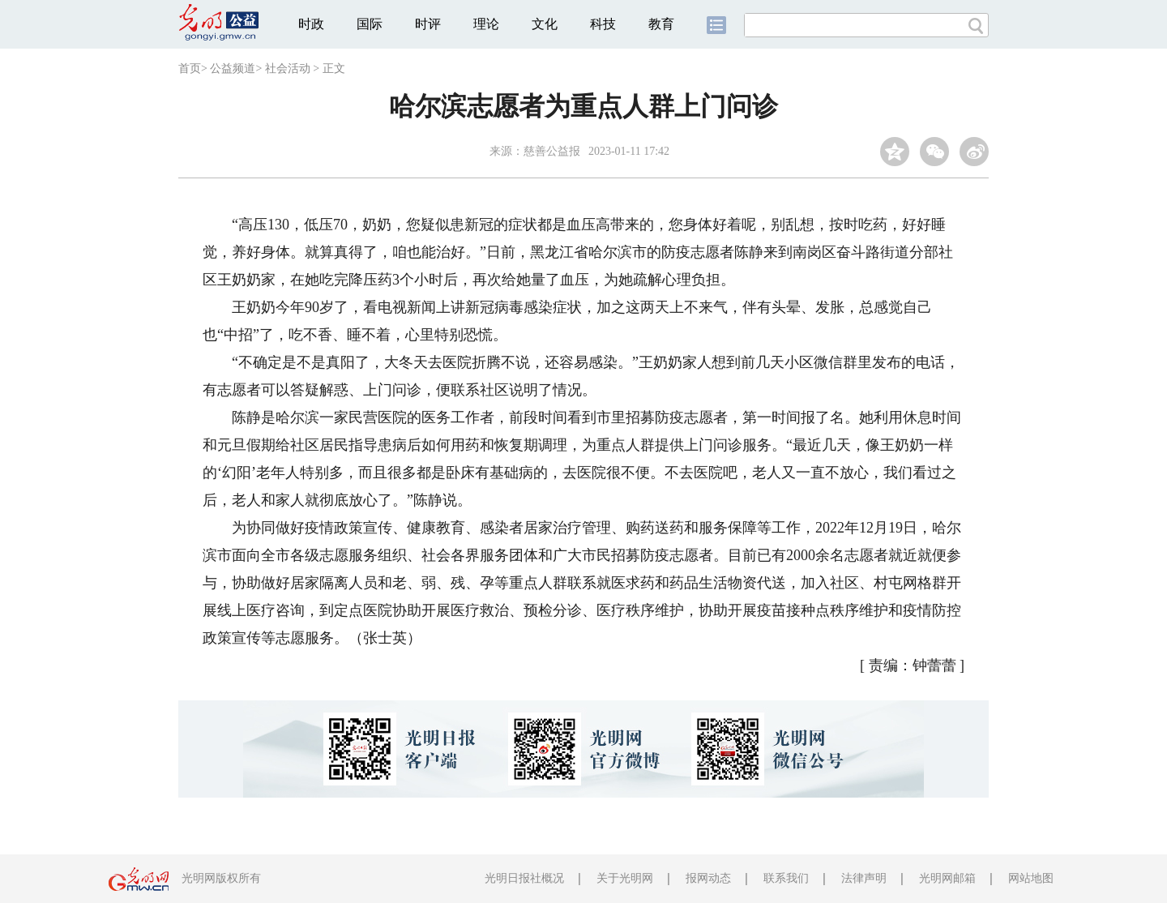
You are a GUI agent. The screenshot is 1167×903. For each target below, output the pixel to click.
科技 (603, 24)
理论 (486, 24)
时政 (311, 24)
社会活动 (287, 68)
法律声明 (864, 878)
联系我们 (786, 878)
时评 (428, 24)
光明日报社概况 (524, 878)
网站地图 (1031, 878)
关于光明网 (624, 878)
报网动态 (708, 878)
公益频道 (232, 68)
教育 (661, 24)
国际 (370, 24)
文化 (545, 24)
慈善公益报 (552, 151)
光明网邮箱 (947, 878)
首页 (189, 68)
